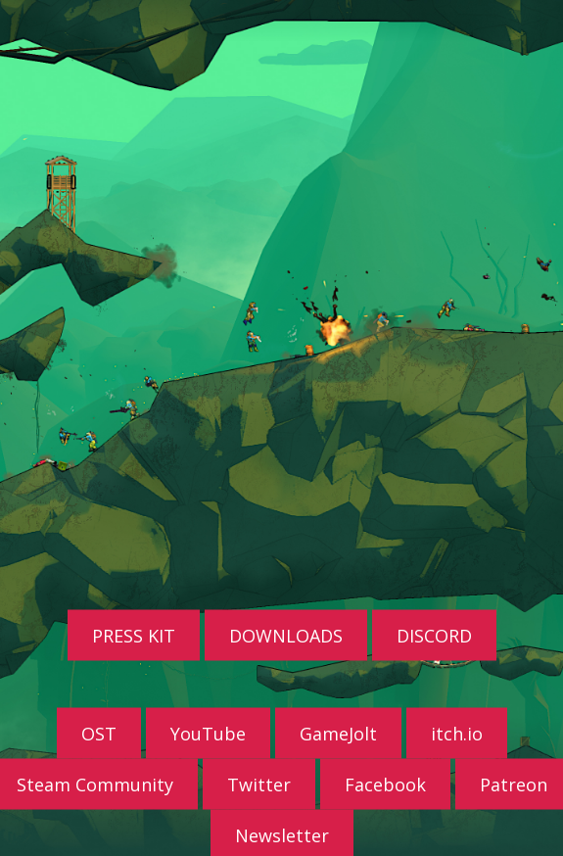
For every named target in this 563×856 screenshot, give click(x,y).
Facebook (385, 783)
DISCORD (434, 634)
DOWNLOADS (286, 634)
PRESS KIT (133, 634)
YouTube (208, 732)
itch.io (457, 732)
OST (99, 732)
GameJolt (338, 732)
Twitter (259, 783)
